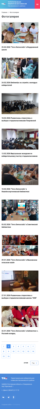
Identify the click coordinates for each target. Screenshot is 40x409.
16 (8, 356)
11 (18, 351)
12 (23, 351)
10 (13, 351)
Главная (4, 12)
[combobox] (34, 363)
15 (3, 356)
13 (28, 351)
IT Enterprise (16, 404)
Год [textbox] (33, 363)
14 (33, 351)
